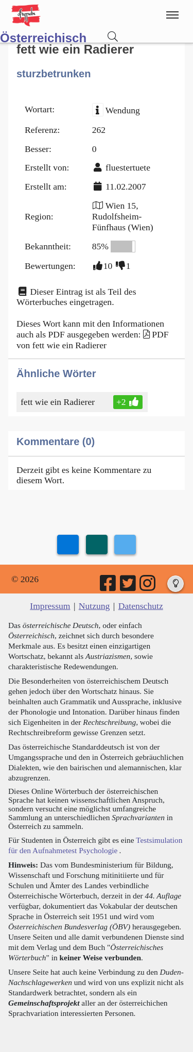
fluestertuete (128, 167)
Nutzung (94, 606)
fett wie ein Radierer (58, 402)
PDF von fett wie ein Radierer (92, 339)
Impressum (50, 606)
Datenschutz (140, 606)
